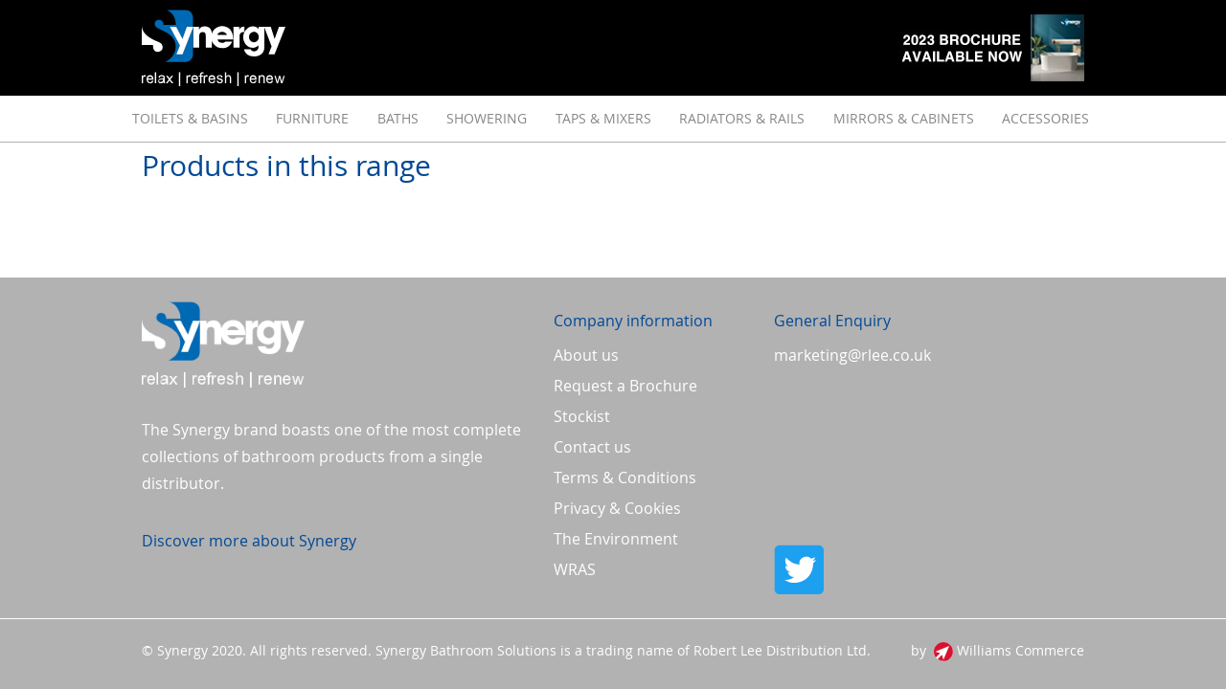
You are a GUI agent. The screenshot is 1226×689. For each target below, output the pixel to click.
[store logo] (213, 48)
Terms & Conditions (625, 477)
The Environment (616, 538)
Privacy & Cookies (617, 508)
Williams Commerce (1020, 650)
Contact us (592, 446)
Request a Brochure (625, 385)
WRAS (575, 569)
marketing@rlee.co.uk (852, 355)
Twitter (929, 569)
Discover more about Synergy (249, 540)
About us (586, 355)
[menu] (613, 119)
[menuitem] (190, 119)
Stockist (582, 416)
